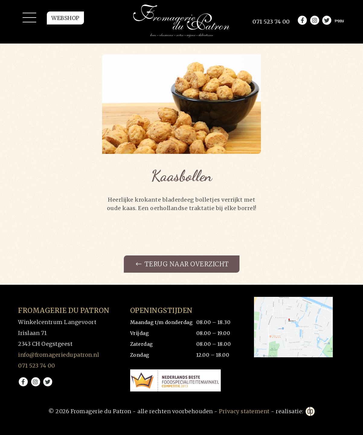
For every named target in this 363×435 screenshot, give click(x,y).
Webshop (65, 20)
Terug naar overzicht (182, 264)
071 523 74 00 (36, 365)
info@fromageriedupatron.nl (58, 355)
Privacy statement (244, 411)
